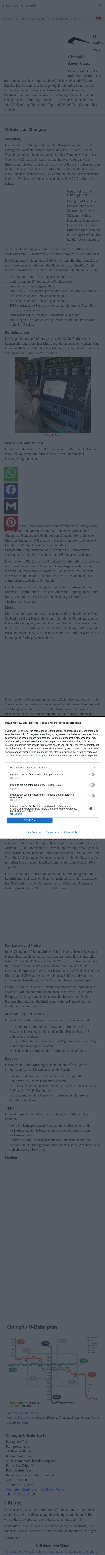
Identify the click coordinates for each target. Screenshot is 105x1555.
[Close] (98, 723)
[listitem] (52, 767)
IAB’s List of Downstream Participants (28, 755)
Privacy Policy (71, 832)
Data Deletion (33, 832)
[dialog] (52, 777)
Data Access (52, 832)
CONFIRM (29, 820)
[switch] (92, 774)
